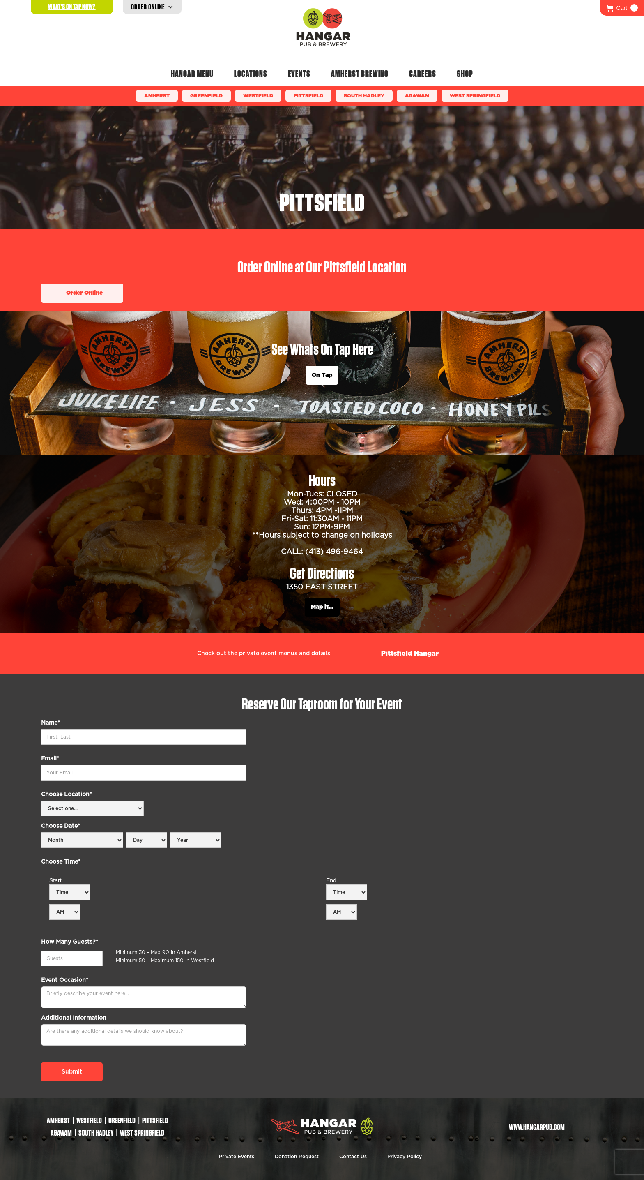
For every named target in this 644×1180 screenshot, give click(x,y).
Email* (50, 759)
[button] (622, 8)
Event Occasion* (64, 980)
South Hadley (364, 95)
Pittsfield (308, 95)
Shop (465, 73)
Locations (250, 73)
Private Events (236, 1156)
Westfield (258, 95)
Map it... (322, 607)
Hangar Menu (192, 73)
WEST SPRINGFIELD (475, 95)
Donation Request (297, 1156)
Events (299, 73)
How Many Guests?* (69, 942)
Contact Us (353, 1156)
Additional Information (73, 1018)
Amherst (157, 95)
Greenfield (206, 95)
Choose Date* (60, 826)
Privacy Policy (404, 1156)
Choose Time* (60, 862)
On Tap (322, 375)
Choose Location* (66, 794)
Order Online (84, 293)
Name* (50, 723)
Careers (422, 73)
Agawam (417, 95)
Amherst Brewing (360, 73)
